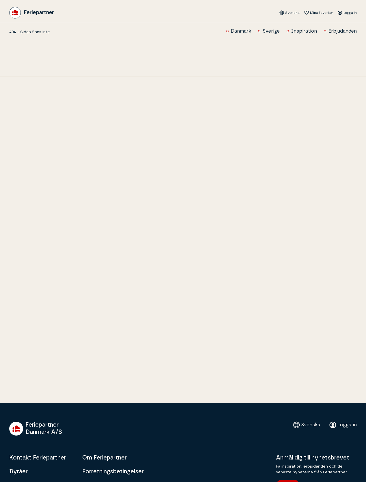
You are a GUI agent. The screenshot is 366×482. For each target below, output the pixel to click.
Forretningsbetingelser (113, 472)
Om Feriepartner (104, 458)
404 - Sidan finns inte (29, 32)
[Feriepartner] (31, 12)
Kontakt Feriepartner (37, 458)
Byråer (18, 472)
